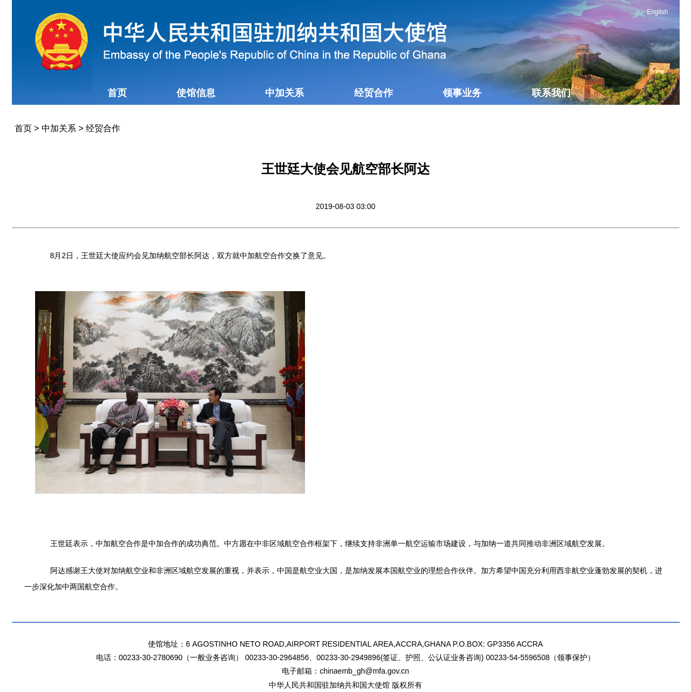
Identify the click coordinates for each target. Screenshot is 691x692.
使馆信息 (196, 93)
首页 (117, 93)
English (657, 12)
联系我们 (551, 93)
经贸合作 (373, 93)
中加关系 (284, 93)
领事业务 (462, 93)
